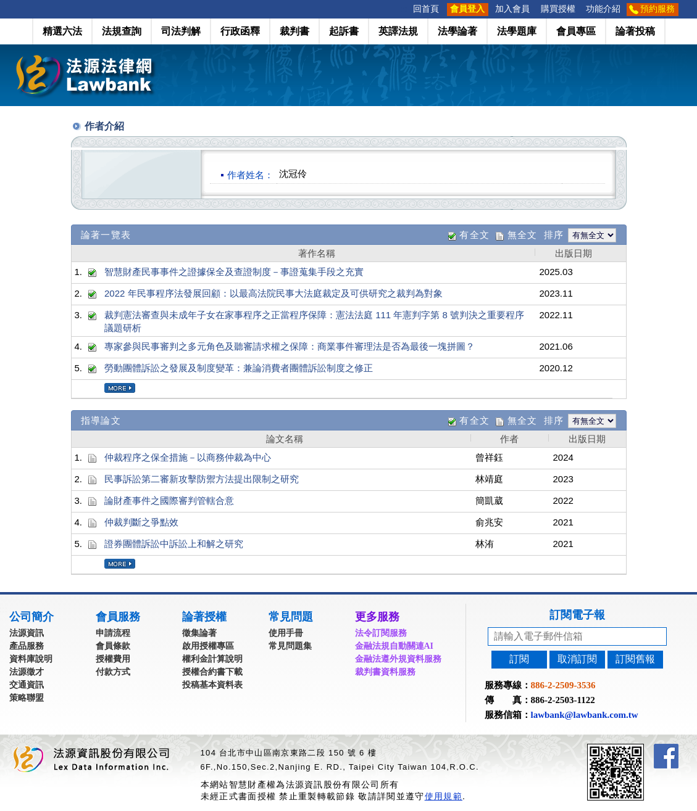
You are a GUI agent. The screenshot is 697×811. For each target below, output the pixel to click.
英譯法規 (398, 31)
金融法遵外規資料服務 (398, 659)
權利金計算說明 (212, 659)
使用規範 (443, 796)
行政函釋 (240, 31)
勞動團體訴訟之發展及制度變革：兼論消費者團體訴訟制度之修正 (238, 368)
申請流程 (113, 633)
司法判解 (181, 31)
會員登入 (467, 9)
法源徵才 (26, 672)
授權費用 (113, 659)
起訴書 (344, 31)
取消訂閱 (577, 659)
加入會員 (512, 9)
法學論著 (457, 31)
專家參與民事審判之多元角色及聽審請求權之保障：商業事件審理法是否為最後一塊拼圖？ (289, 346)
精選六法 (62, 31)
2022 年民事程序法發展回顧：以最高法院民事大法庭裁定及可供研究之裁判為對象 (273, 293)
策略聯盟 (26, 697)
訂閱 (519, 659)
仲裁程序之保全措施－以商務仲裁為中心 (187, 457)
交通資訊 (26, 685)
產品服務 (26, 646)
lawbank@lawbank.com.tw (584, 715)
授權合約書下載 (212, 672)
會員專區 (576, 31)
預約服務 (657, 9)
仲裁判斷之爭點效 (141, 522)
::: (403, 9)
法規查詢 (121, 31)
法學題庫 (516, 31)
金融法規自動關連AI (394, 646)
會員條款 (113, 646)
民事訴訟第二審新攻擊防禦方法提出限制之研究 (201, 479)
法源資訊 (26, 633)
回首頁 (426, 9)
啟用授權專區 (208, 646)
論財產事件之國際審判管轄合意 (169, 500)
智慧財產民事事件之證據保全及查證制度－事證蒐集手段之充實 (234, 271)
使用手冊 (286, 633)
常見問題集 (290, 646)
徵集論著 (199, 633)
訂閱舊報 (635, 659)
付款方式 (113, 672)
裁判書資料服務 (385, 672)
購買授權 (558, 9)
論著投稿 (635, 31)
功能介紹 (603, 9)
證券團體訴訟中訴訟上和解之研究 (173, 543)
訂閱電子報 (577, 615)
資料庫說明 (30, 659)
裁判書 (294, 31)
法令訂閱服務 (381, 633)
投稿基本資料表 (212, 685)
